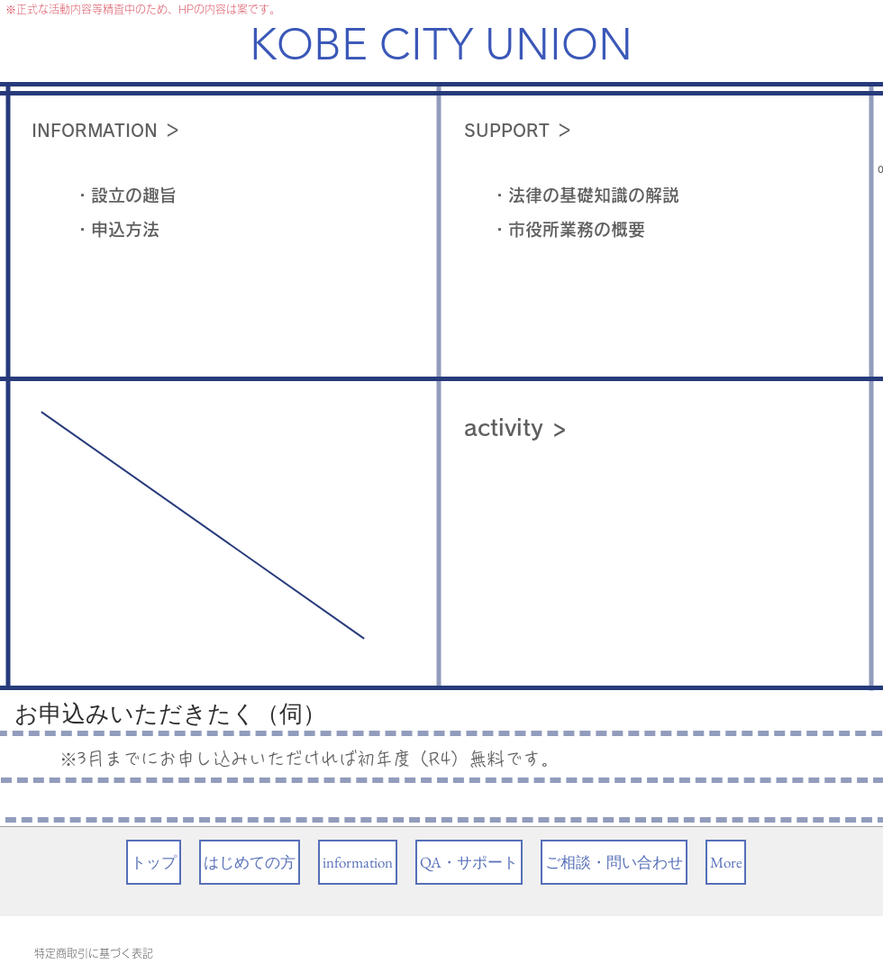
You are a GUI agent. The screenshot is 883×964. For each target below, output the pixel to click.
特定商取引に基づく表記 (93, 953)
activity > (515, 427)
